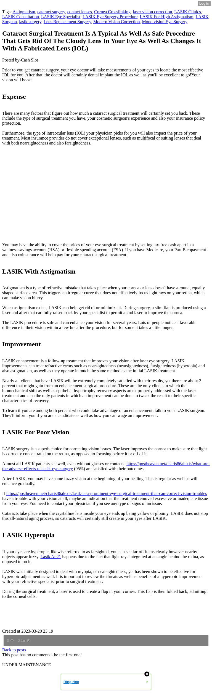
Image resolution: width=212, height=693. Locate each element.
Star (24, 640)
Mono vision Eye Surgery (164, 21)
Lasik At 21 (50, 556)
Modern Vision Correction (116, 21)
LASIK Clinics (187, 11)
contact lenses (79, 11)
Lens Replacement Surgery (67, 21)
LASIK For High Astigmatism (166, 16)
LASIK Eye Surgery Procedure (110, 16)
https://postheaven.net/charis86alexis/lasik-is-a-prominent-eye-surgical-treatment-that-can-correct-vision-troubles (106, 493)
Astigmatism (24, 11)
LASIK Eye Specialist (60, 16)
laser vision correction (152, 11)
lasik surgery (30, 21)
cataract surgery (51, 11)
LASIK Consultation (20, 16)
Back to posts (14, 649)
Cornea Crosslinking (112, 11)
